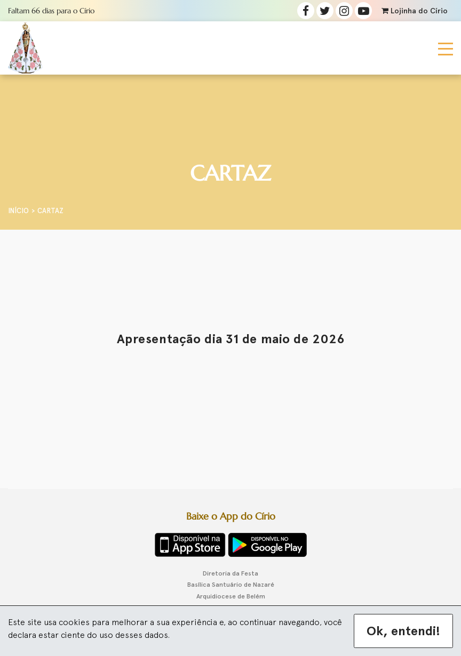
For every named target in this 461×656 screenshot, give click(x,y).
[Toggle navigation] (445, 48)
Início (18, 211)
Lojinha (414, 11)
